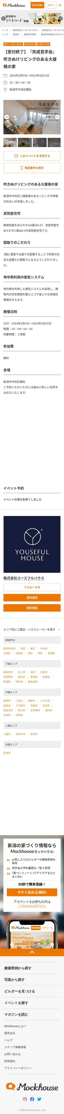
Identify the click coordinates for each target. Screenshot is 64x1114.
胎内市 (21, 677)
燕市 (32, 672)
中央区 (43, 648)
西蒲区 (51, 653)
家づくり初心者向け (13, 44)
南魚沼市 (8, 710)
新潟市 (16, 34)
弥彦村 (46, 677)
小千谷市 (45, 700)
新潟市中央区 (30, 34)
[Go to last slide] (3, 18)
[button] (32, 629)
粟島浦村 (33, 681)
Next (57, 117)
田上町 (21, 710)
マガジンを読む (16, 1014)
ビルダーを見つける (19, 991)
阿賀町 (7, 681)
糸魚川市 (20, 734)
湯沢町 (48, 710)
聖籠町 (34, 677)
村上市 (21, 672)
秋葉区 (19, 653)
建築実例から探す (18, 968)
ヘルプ (8, 1040)
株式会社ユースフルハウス (25, 30)
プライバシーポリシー (18, 1068)
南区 (30, 653)
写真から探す (14, 980)
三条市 (19, 700)
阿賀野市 (8, 677)
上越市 (7, 734)
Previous (6, 117)
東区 (32, 648)
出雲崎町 (35, 710)
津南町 (7, 715)
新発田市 (8, 672)
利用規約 (9, 1061)
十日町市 (20, 705)
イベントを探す (16, 1003)
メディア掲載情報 (15, 1047)
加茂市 (7, 705)
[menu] (59, 5)
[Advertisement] (32, 796)
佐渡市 (7, 753)
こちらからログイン (32, 905)
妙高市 (34, 734)
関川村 (19, 681)
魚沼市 (46, 705)
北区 (22, 648)
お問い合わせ (12, 1054)
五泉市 (43, 672)
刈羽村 (19, 715)
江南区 (7, 653)
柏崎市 (31, 700)
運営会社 (9, 1033)
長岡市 (7, 700)
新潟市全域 (9, 648)
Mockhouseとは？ (15, 1026)
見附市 (34, 705)
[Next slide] (60, 18)
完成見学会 (30, 44)
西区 (40, 653)
